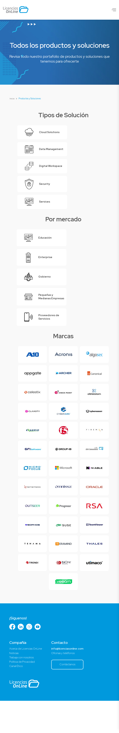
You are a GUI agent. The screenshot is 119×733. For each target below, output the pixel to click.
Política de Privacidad (22, 694)
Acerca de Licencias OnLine (26, 680)
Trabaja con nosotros (21, 689)
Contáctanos (70, 696)
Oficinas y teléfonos (65, 685)
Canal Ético (16, 698)
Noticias (14, 685)
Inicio (12, 98)
